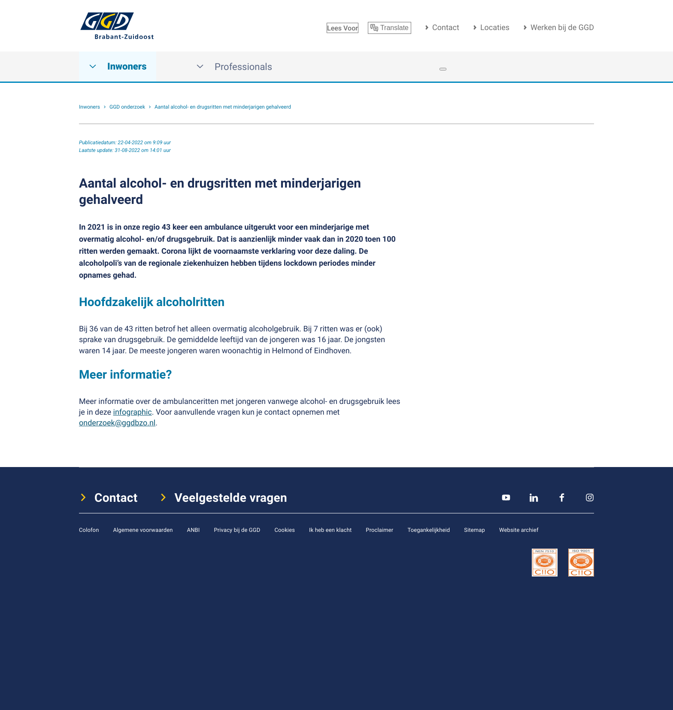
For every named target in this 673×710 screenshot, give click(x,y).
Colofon (89, 530)
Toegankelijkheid (428, 530)
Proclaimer (379, 530)
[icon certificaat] (545, 562)
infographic (132, 412)
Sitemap (474, 530)
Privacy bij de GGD (237, 530)
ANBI (193, 530)
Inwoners (117, 66)
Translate (389, 28)
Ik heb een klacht (330, 530)
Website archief (519, 530)
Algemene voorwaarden (143, 530)
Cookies (284, 530)
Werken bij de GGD (562, 27)
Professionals (234, 67)
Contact (445, 27)
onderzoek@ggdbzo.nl (117, 423)
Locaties (494, 27)
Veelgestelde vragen (231, 497)
